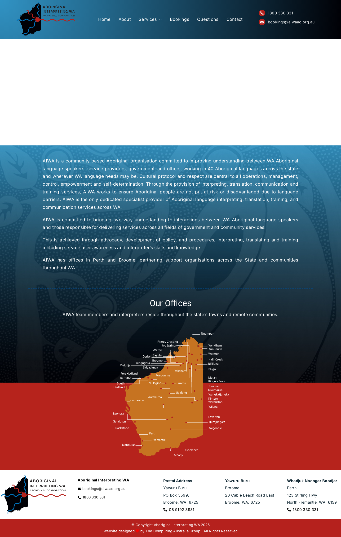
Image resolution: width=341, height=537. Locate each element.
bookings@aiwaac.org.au (291, 22)
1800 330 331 (280, 13)
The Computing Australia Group (173, 531)
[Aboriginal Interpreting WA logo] (45, 3)
